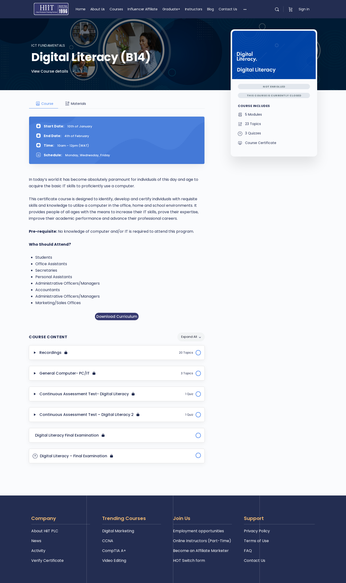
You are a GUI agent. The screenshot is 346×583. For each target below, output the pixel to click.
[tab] (43, 104)
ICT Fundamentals (48, 45)
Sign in (304, 9)
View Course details (53, 71)
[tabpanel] (117, 215)
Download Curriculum (116, 316)
